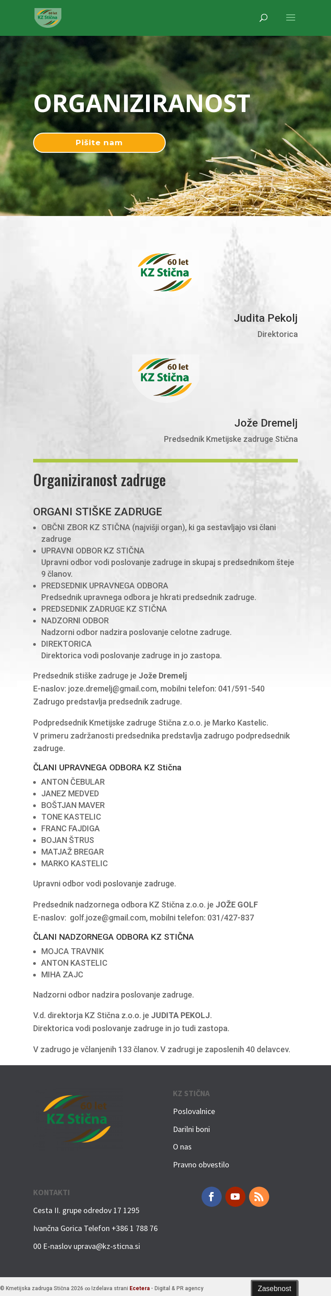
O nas (182, 1146)
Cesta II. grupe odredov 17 (77, 1210)
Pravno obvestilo (201, 1164)
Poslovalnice (194, 1111)
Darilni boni (191, 1129)
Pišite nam (99, 142)
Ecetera (139, 1288)
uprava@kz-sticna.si (106, 1246)
